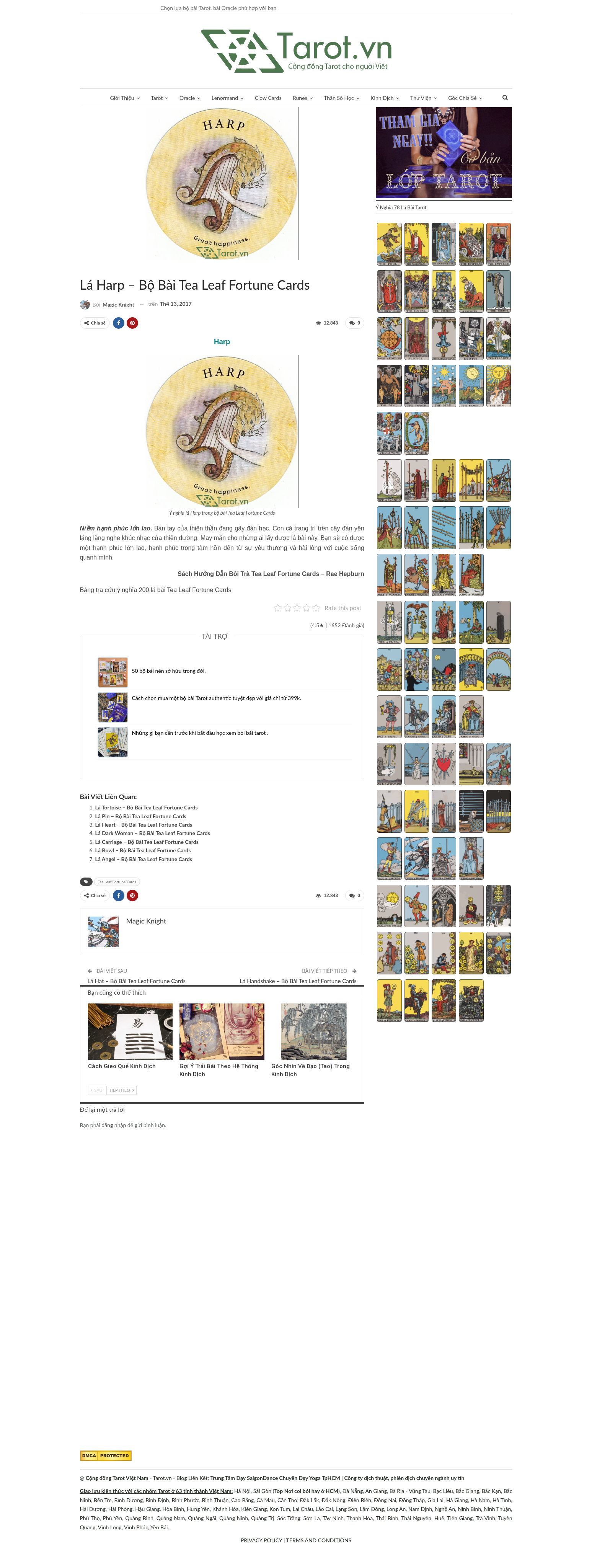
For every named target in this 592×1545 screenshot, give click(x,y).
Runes (300, 98)
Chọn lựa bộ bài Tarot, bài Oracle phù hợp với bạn (218, 8)
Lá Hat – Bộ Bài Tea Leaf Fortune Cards (137, 980)
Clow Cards (268, 98)
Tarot (157, 98)
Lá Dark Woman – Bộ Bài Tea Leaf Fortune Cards (152, 833)
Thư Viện (421, 98)
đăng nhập (113, 1125)
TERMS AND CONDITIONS (319, 1540)
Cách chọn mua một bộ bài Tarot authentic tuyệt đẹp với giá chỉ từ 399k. (216, 698)
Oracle (187, 98)
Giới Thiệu (122, 98)
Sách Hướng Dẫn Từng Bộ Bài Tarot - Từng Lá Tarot (82, 268)
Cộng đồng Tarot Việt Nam (117, 1478)
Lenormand (225, 98)
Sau (97, 1089)
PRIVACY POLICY (261, 1540)
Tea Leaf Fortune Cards (89, 268)
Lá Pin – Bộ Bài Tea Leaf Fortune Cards (140, 816)
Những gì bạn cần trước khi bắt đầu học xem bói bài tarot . (200, 732)
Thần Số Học (339, 98)
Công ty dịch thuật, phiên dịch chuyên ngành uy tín (404, 1478)
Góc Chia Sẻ (462, 98)
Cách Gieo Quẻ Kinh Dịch (122, 1065)
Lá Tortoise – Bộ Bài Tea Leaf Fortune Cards (146, 807)
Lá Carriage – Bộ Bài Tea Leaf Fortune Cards (147, 842)
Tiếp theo (121, 1089)
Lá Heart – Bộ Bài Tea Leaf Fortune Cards (143, 824)
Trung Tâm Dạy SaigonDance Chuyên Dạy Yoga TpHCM (275, 1478)
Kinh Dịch (381, 98)
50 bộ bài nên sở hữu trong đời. (169, 670)
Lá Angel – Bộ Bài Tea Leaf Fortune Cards (143, 859)
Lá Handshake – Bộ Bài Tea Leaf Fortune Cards (298, 980)
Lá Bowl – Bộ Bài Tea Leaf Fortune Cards (143, 850)
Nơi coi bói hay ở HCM (311, 1491)
